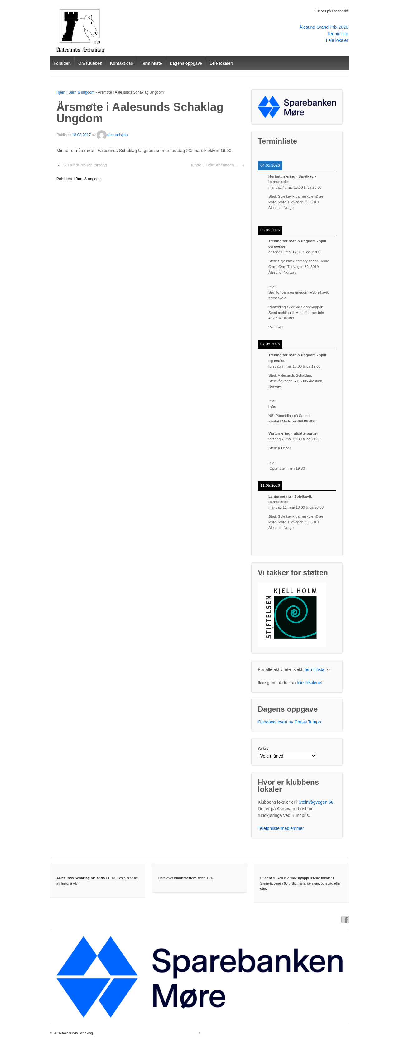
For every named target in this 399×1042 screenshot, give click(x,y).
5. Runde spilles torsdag (85, 165)
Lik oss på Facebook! (331, 11)
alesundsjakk (112, 135)
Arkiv (263, 748)
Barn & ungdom (81, 92)
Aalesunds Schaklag (77, 1033)
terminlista (314, 669)
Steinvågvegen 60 (316, 802)
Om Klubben (90, 63)
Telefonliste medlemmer (281, 828)
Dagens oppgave (186, 63)
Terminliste (337, 33)
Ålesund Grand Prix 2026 (324, 27)
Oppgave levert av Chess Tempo (289, 721)
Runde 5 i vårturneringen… (213, 165)
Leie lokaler (337, 40)
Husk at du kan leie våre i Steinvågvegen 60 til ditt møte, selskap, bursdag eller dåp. (300, 883)
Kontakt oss (121, 63)
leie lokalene (309, 682)
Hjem (60, 92)
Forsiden (62, 63)
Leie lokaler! (221, 63)
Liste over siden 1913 (186, 878)
